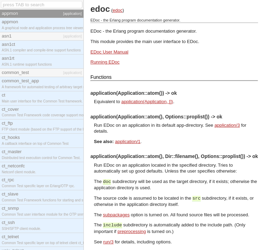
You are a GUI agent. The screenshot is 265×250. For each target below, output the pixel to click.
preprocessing (132, 231)
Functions (101, 77)
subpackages (116, 214)
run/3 (108, 241)
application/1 (127, 141)
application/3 (227, 125)
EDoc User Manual (109, 52)
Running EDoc (105, 62)
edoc (117, 10)
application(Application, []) (147, 101)
